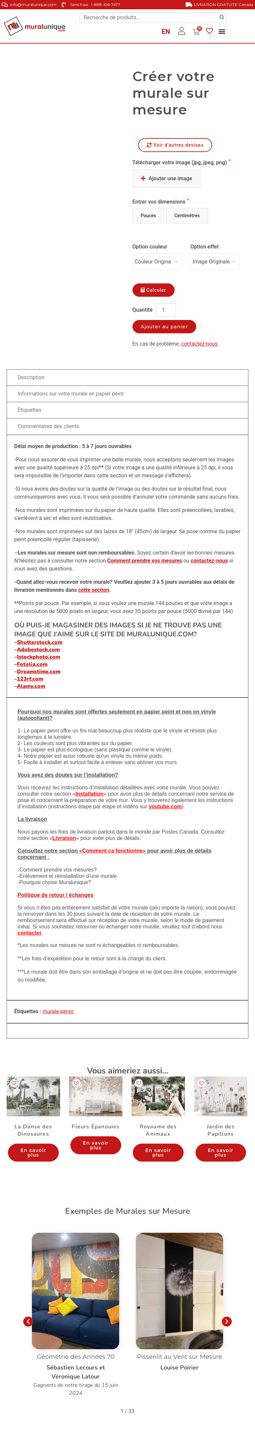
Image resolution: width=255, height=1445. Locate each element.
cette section (93, 590)
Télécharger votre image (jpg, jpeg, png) (180, 162)
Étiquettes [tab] (30, 410)
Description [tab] (31, 377)
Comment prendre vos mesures (144, 561)
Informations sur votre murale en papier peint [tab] (71, 394)
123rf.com (30, 679)
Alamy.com (31, 686)
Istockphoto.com (38, 657)
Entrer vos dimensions (159, 202)
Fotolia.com (32, 664)
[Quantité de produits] (166, 310)
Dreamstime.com (38, 671)
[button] (221, 31)
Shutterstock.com (39, 642)
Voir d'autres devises (175, 145)
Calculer (153, 290)
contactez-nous (199, 344)
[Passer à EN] (166, 32)
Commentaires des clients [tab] (48, 426)
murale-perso (58, 1011)
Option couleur (149, 246)
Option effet (204, 246)
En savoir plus (33, 1152)
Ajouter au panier (164, 327)
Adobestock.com (38, 649)
